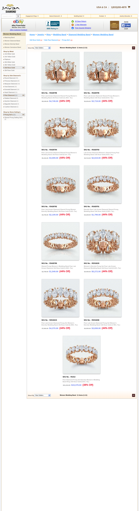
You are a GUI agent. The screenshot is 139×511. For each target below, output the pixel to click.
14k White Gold (9, 54)
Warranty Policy (11, 467)
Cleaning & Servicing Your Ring (42, 462)
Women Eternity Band (12, 44)
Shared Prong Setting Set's (13, 118)
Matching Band (10, 37)
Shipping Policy (11, 441)
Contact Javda (116, 443)
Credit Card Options (91, 446)
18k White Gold (9, 62)
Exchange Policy (11, 459)
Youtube (117, 480)
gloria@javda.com (65, 480)
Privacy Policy (36, 441)
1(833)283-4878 (119, 7)
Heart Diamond (10, 92)
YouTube (114, 463)
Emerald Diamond (11, 89)
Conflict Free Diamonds (66, 464)
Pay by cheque (90, 441)
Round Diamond (11, 78)
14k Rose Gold (14, 67)
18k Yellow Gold (9, 65)
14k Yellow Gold (9, 56)
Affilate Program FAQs (119, 448)
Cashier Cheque (90, 448)
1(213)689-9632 (42, 482)
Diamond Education (65, 454)
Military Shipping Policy (13, 446)
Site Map (35, 469)
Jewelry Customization (39, 457)
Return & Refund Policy (13, 457)
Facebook (115, 453)
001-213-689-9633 (89, 502)
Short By (31, 48)
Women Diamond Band (12, 41)
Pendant (101, 16)
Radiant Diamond (11, 98)
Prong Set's (14, 114)
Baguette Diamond (11, 104)
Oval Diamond (10, 86)
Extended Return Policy (13, 462)
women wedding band (71, 411)
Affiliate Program (117, 446)
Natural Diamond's (54, 16)
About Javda (116, 441)
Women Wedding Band (12, 34)
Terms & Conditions (38, 446)
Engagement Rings (31, 16)
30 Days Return (80, 21)
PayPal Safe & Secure (92, 455)
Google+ (114, 465)
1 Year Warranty (81, 25)
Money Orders (90, 450)
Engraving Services (38, 459)
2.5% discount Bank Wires (94, 443)
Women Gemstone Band (13, 47)
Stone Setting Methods (66, 462)
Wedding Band (78, 16)
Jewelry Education (125, 16)
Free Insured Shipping (83, 28)
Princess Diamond (11, 81)
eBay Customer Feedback (18, 30)
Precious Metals (64, 459)
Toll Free (64, 441)
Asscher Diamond (11, 101)
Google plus (109, 480)
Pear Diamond (14, 95)
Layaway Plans (90, 453)
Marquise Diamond (12, 84)
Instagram (115, 455)
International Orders (12, 443)
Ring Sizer (35, 464)
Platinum (7, 59)
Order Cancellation (12, 464)
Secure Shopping (37, 443)
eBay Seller (115, 468)
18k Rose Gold (9, 70)
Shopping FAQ (37, 467)
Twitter (114, 460)
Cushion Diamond (11, 107)
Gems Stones (63, 457)
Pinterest (114, 458)
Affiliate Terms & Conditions (121, 450)
